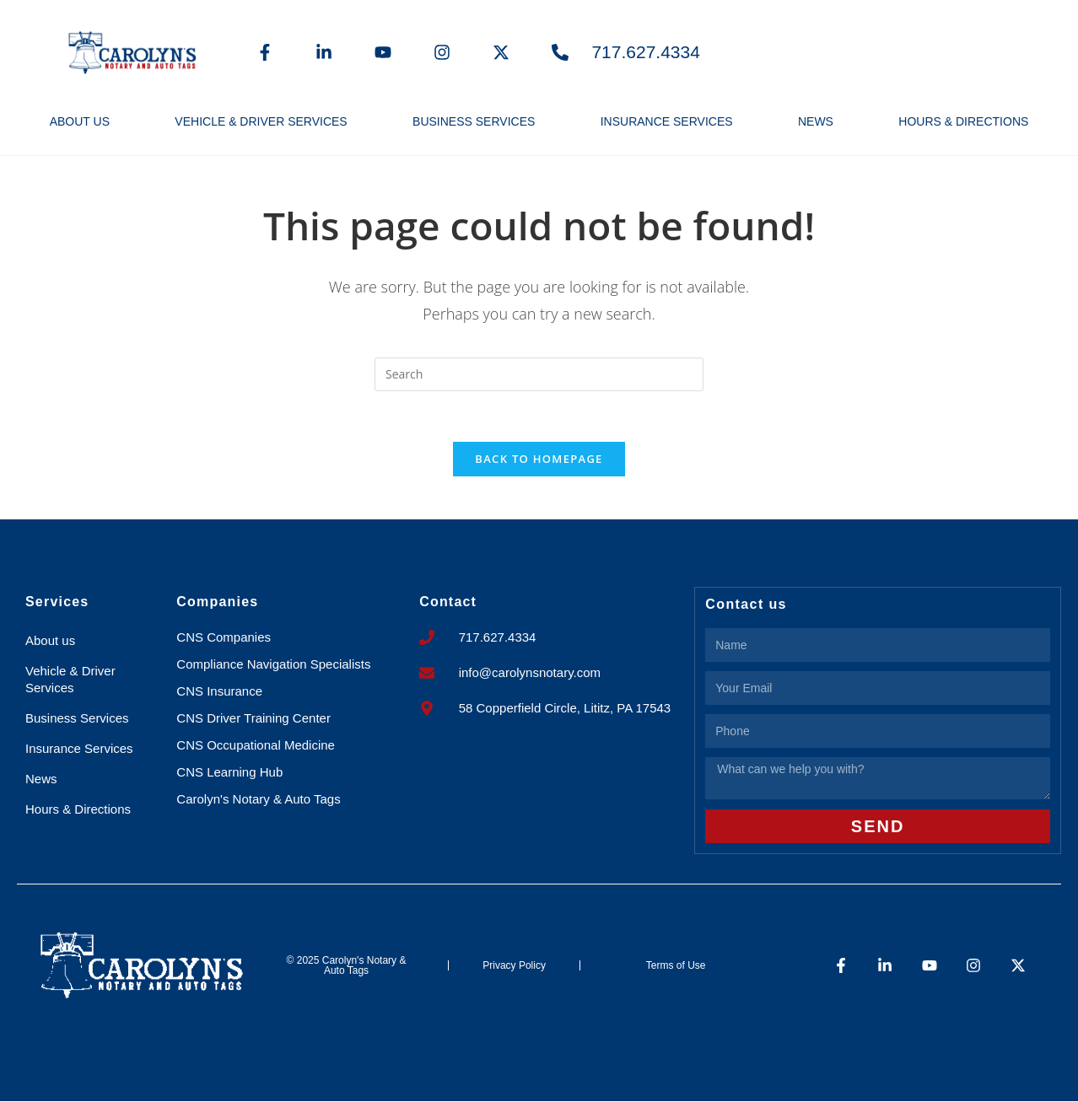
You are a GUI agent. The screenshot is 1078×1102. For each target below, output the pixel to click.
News (815, 121)
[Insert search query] (539, 374)
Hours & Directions (963, 121)
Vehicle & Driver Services (261, 121)
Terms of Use (676, 965)
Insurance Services (667, 121)
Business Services (473, 121)
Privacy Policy (514, 965)
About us (80, 121)
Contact (448, 602)
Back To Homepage (538, 459)
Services (57, 602)
